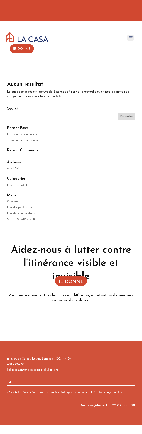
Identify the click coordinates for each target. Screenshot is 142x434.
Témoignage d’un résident (23, 140)
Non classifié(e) (17, 185)
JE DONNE (71, 281)
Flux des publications (20, 207)
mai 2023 (13, 168)
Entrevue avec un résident (23, 134)
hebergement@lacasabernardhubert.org (32, 370)
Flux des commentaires (21, 213)
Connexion (13, 201)
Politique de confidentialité (77, 392)
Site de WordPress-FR (21, 219)
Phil (120, 392)
